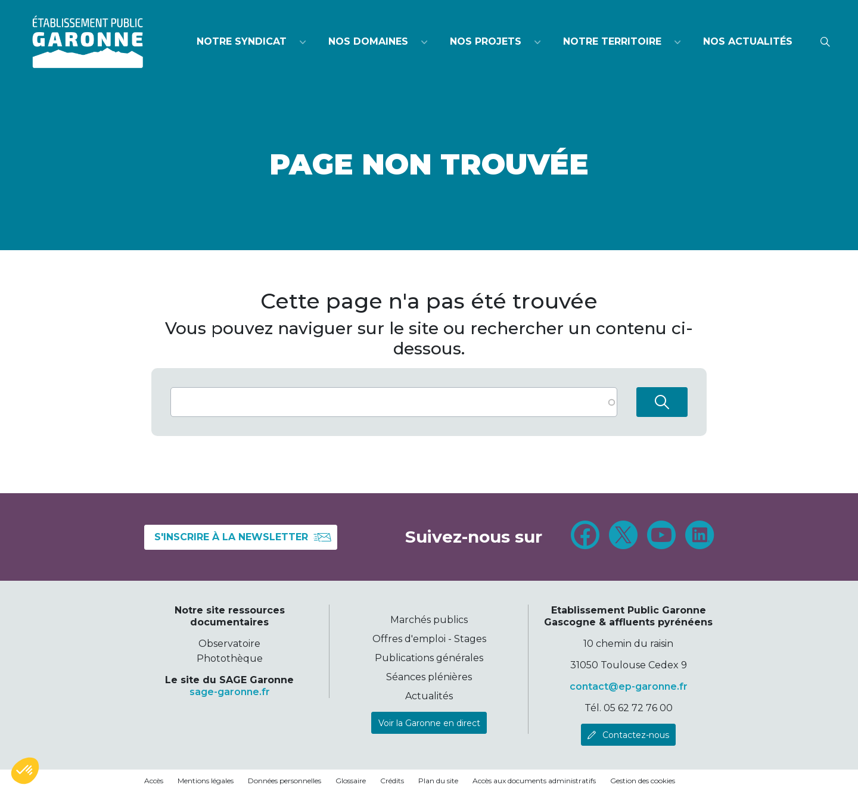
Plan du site (438, 780)
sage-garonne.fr (229, 691)
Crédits (392, 780)
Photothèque (230, 658)
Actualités (429, 696)
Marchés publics (429, 619)
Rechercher (662, 402)
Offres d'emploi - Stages (429, 638)
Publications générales (429, 658)
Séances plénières (429, 677)
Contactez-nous (635, 735)
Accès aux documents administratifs (534, 780)
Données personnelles (284, 780)
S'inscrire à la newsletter (243, 537)
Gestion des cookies (642, 780)
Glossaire (350, 780)
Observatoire (229, 643)
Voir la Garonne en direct (429, 723)
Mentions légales (206, 780)
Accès (153, 780)
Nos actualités (747, 41)
